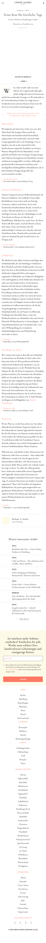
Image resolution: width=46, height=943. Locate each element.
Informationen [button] (23, 872)
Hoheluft (23, 816)
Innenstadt (23, 820)
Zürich (23, 714)
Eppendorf (23, 793)
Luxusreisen (23, 722)
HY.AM (35, 929)
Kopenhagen (23, 703)
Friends (23, 904)
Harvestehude (23, 812)
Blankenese (23, 786)
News (23, 763)
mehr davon (24, 619)
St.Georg (23, 847)
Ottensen (23, 824)
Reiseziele (23, 727)
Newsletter (23, 889)
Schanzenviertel (23, 839)
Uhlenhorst (23, 854)
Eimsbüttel (23, 790)
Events (23, 893)
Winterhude (23, 862)
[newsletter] (31, 923)
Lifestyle (23, 742)
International (23, 718)
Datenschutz (23, 908)
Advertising (23, 896)
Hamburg (23, 699)
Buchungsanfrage (23, 738)
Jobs (23, 900)
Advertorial (23, 28)
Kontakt (23, 881)
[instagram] (20, 923)
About (23, 877)
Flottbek (23, 797)
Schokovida (7, 255)
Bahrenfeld (23, 778)
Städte (23, 689)
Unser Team (23, 885)
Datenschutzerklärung (12, 669)
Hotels (23, 735)
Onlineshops (23, 752)
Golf (23, 755)
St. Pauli (23, 851)
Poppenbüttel (23, 828)
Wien (23, 710)
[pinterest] (26, 923)
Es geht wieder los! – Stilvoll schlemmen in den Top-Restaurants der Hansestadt (26, 611)
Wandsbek (23, 858)
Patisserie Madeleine (12, 189)
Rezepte (23, 759)
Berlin (23, 695)
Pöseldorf (23, 832)
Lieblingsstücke (23, 748)
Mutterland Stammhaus (10, 179)
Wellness (23, 731)
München (23, 706)
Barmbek (23, 782)
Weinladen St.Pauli (9, 408)
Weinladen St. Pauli (11, 350)
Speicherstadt (23, 843)
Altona (23, 774)
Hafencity (23, 805)
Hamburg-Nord (23, 809)
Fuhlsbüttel (23, 801)
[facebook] (15, 923)
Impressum (23, 912)
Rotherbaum (23, 835)
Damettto (6, 418)
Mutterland (7, 124)
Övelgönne (23, 866)
